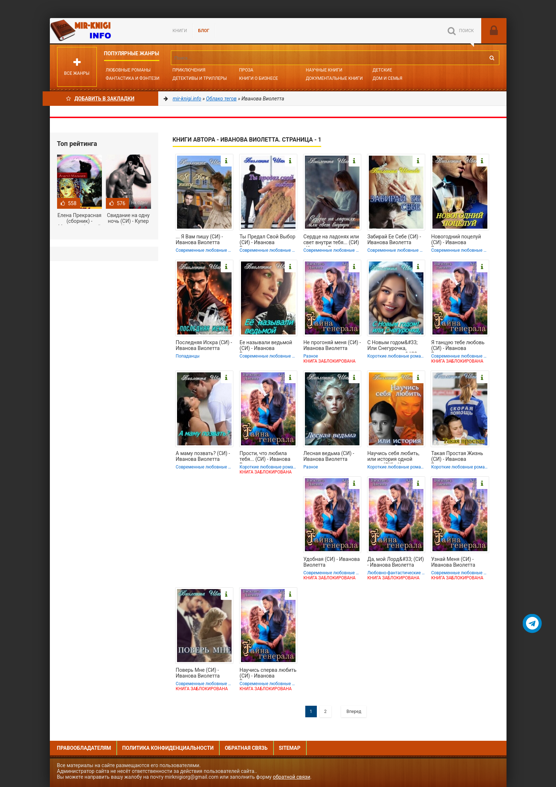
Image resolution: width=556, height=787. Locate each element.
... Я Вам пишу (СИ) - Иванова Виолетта (199, 239)
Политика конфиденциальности (168, 748)
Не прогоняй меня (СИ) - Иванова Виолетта (332, 345)
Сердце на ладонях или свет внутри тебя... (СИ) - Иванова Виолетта (331, 240)
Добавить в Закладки (100, 98)
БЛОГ (204, 30)
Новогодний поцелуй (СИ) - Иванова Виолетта (456, 240)
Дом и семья (387, 78)
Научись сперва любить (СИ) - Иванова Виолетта (268, 673)
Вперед (353, 711)
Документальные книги (334, 78)
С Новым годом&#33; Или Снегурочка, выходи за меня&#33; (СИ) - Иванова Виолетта (392, 346)
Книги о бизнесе (258, 78)
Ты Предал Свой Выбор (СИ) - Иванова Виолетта (268, 240)
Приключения (188, 70)
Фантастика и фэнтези (133, 78)
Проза (246, 70)
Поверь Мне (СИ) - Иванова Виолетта (198, 673)
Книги (180, 30)
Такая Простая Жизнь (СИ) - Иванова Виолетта (457, 456)
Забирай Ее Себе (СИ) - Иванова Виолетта (394, 239)
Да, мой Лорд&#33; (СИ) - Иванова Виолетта (395, 562)
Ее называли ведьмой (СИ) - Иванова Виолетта (266, 346)
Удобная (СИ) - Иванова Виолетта (331, 562)
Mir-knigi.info (104, 30)
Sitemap (290, 748)
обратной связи (291, 777)
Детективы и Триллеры (199, 78)
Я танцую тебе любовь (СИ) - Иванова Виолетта (457, 346)
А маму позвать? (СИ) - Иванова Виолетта (203, 456)
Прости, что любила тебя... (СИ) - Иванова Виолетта (265, 456)
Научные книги (324, 70)
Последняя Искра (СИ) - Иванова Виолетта (204, 345)
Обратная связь (246, 748)
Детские (382, 70)
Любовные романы (128, 70)
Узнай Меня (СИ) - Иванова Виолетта (453, 562)
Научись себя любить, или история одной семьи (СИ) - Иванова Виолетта (393, 456)
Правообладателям (84, 748)
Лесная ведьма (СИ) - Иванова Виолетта (328, 456)
